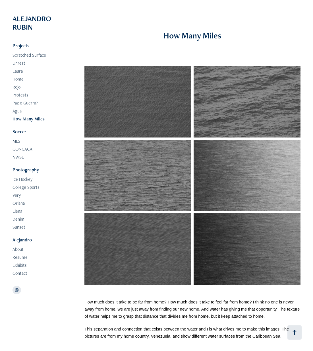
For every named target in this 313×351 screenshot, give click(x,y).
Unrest (19, 63)
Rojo (16, 87)
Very (17, 195)
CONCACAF (24, 149)
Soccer (19, 131)
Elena (17, 211)
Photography (26, 170)
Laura (18, 71)
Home (18, 79)
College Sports (26, 187)
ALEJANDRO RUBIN (33, 23)
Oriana (19, 203)
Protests (20, 95)
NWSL (18, 157)
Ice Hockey (22, 179)
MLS (16, 141)
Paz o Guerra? (25, 103)
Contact (20, 273)
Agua (17, 111)
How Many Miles (29, 119)
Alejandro (22, 240)
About (18, 249)
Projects (21, 45)
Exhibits (20, 265)
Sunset (19, 227)
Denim (18, 219)
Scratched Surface (29, 55)
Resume (20, 257)
